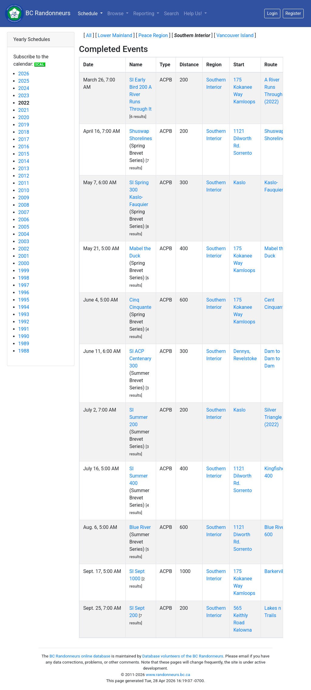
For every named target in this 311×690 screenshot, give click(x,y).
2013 (23, 168)
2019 (23, 125)
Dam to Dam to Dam (272, 358)
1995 (23, 300)
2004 (23, 234)
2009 (23, 198)
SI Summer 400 (138, 476)
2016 (23, 147)
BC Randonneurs (37, 13)
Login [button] (272, 13)
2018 (23, 132)
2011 (23, 183)
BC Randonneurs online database (80, 656)
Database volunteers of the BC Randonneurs (182, 656)
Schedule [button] (91, 13)
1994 (23, 307)
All (88, 35)
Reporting (144, 13)
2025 (23, 81)
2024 (23, 88)
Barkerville (276, 571)
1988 (23, 351)
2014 (23, 161)
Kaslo (239, 182)
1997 (23, 285)
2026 (23, 74)
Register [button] (293, 13)
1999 (23, 271)
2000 (23, 263)
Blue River (140, 527)
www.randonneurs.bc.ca (168, 674)
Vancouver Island (234, 35)
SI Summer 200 (138, 417)
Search (171, 13)
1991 (23, 329)
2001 (23, 256)
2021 (23, 110)
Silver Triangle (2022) (273, 417)
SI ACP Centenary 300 (140, 358)
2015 (23, 154)
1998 (23, 278)
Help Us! (193, 13)
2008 (23, 205)
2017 (23, 139)
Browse (116, 13)
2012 (23, 176)
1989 (23, 344)
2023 (23, 95)
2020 (23, 117)
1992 (23, 322)
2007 (23, 212)
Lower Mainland (115, 35)
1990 (23, 336)
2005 (23, 227)
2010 (23, 190)
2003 (23, 241)
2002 (23, 249)
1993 (23, 314)
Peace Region (153, 35)
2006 (23, 220)
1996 (23, 292)
